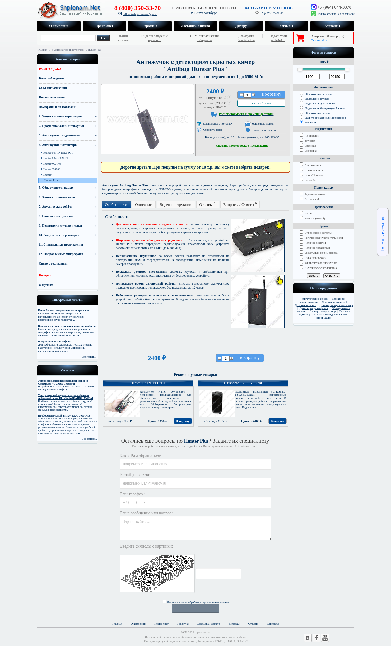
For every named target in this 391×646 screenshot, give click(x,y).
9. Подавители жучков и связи (60, 225)
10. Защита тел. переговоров (59, 235)
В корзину (182, 421)
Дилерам (234, 623)
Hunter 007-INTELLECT (58, 152)
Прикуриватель (311, 169)
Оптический (310, 199)
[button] (229, 98)
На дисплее (309, 135)
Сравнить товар (212, 129)
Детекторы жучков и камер (336, 305)
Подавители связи (52, 97)
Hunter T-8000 (51, 169)
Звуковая (307, 140)
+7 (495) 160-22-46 (271, 13)
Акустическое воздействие (318, 267)
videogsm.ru (204, 40)
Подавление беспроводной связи (322, 108)
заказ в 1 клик (261, 103)
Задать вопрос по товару (218, 123)
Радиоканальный (312, 194)
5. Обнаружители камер (56, 187)
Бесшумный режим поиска (319, 252)
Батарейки (308, 179)
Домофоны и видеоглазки (57, 107)
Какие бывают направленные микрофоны (63, 310)
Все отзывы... (89, 438)
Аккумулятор (310, 164)
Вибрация (308, 150)
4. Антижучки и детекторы (68, 49)
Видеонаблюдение (51, 78)
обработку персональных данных (208, 602)
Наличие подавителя (315, 247)
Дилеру (241, 26)
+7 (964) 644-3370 (334, 7)
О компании (58, 26)
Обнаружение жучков (316, 93)
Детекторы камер (305, 305)
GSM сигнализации (53, 88)
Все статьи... (89, 356)
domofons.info (246, 40)
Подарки (45, 275)
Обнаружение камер (315, 112)
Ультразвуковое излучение (318, 262)
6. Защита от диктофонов (57, 197)
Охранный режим (313, 257)
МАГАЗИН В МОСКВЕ (269, 8)
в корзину (271, 94)
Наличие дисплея (313, 242)
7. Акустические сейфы (55, 206)
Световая (308, 145)
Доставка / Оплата (195, 26)
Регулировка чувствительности (321, 237)
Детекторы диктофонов (314, 308)
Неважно (308, 122)
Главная (42, 49)
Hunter (47, 174)
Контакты (332, 26)
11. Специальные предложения (61, 244)
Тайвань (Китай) (312, 218)
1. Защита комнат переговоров (60, 116)
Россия (306, 213)
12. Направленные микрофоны (61, 254)
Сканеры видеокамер (323, 311)
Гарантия (150, 26)
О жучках (46, 285)
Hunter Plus (51, 180)
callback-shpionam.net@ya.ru (140, 14)
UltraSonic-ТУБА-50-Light (243, 383)
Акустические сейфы (315, 298)
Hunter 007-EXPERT (55, 158)
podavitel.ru (278, 40)
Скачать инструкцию (264, 129)
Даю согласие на (196, 602)
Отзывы (286, 26)
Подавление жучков (314, 98)
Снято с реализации (53, 263)
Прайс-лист (104, 26)
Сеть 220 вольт (311, 174)
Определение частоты (316, 232)
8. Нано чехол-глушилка (56, 216)
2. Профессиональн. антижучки (61, 126)
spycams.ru (154, 40)
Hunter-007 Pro (52, 163)
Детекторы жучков (333, 301)
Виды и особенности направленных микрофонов (67, 325)
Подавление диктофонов (317, 103)
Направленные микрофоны (54, 341)
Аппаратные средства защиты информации (329, 316)
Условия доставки (263, 123)
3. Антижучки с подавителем (59, 135)
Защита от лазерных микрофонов (323, 117)
